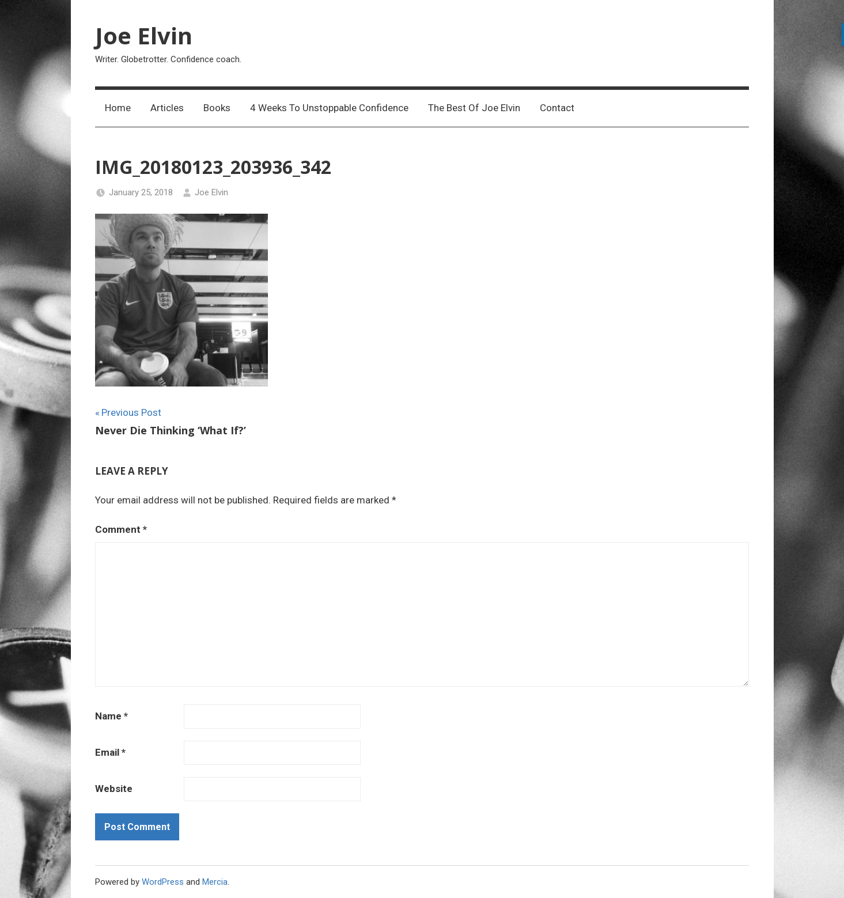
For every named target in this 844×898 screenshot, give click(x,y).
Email (110, 752)
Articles (167, 107)
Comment (121, 529)
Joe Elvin (143, 35)
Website (114, 788)
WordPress (163, 882)
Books (216, 107)
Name (111, 716)
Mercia (215, 882)
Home (118, 107)
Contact (557, 107)
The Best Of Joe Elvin (474, 107)
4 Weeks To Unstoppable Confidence (329, 107)
